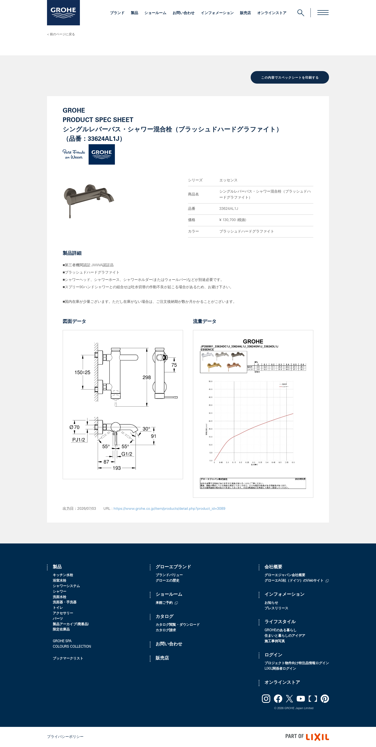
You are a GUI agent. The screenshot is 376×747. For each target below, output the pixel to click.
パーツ (58, 618)
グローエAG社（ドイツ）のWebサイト (294, 580)
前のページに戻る (62, 34)
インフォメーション (217, 13)
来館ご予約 (164, 602)
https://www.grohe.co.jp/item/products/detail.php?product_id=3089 (169, 508)
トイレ (58, 607)
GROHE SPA (62, 641)
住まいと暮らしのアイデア (285, 635)
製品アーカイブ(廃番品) (71, 624)
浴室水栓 (59, 580)
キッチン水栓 (63, 575)
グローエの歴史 (167, 580)
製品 (134, 13)
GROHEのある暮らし (281, 630)
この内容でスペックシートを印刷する (290, 77)
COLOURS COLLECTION (72, 646)
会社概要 (273, 567)
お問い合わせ (184, 13)
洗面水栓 (59, 597)
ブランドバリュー (169, 575)
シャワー (59, 591)
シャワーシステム (66, 586)
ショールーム (155, 13)
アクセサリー (63, 613)
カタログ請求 (166, 630)
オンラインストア (271, 13)
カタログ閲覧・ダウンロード (178, 624)
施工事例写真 (275, 641)
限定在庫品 (61, 629)
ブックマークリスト (68, 658)
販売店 (245, 13)
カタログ (164, 616)
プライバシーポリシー (65, 736)
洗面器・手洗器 (65, 602)
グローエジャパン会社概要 (285, 575)
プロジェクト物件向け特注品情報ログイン (297, 663)
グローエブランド (173, 567)
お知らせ (271, 602)
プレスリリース (276, 608)
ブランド (117, 13)
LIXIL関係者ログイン (280, 668)
